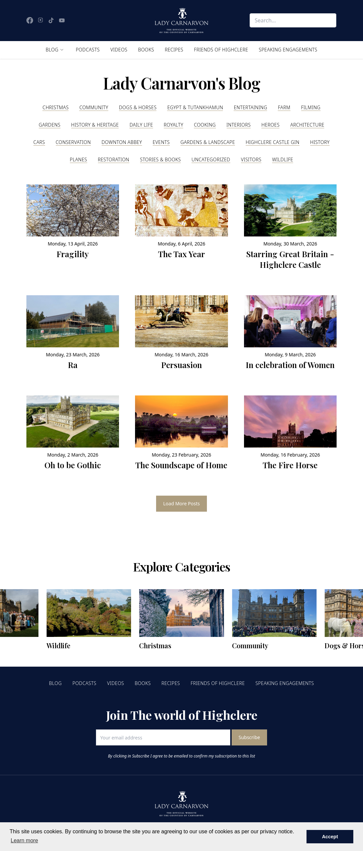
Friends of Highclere (221, 49)
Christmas (55, 107)
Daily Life (141, 125)
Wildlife (282, 159)
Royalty (173, 125)
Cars (39, 142)
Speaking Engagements (288, 49)
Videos (118, 49)
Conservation (73, 142)
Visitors (251, 159)
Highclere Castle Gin (272, 142)
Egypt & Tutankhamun (195, 107)
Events (161, 142)
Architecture (307, 125)
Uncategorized (211, 159)
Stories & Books (160, 159)
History (320, 142)
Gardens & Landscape (207, 142)
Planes (78, 159)
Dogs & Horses (138, 107)
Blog (52, 49)
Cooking (205, 125)
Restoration (113, 159)
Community (93, 107)
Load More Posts (181, 503)
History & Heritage (95, 125)
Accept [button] (330, 836)
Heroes (270, 125)
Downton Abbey (122, 142)
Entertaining (250, 107)
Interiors (239, 125)
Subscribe (249, 737)
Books (146, 49)
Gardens (49, 125)
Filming (311, 107)
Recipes (174, 49)
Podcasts (88, 49)
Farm (284, 107)
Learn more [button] (24, 840)
